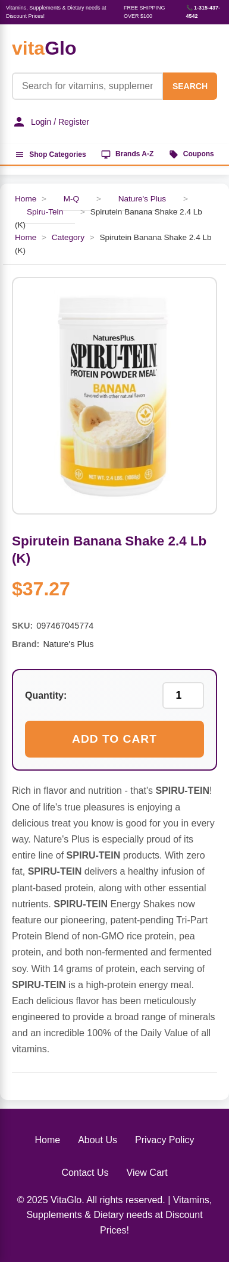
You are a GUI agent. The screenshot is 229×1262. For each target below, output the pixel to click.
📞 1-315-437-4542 (203, 12)
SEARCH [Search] (190, 86)
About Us (97, 1140)
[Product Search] (87, 86)
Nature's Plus (142, 198)
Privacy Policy (165, 1140)
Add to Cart (114, 739)
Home (25, 237)
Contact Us (84, 1173)
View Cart (147, 1173)
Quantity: (46, 695)
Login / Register (50, 122)
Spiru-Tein (45, 211)
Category (68, 237)
